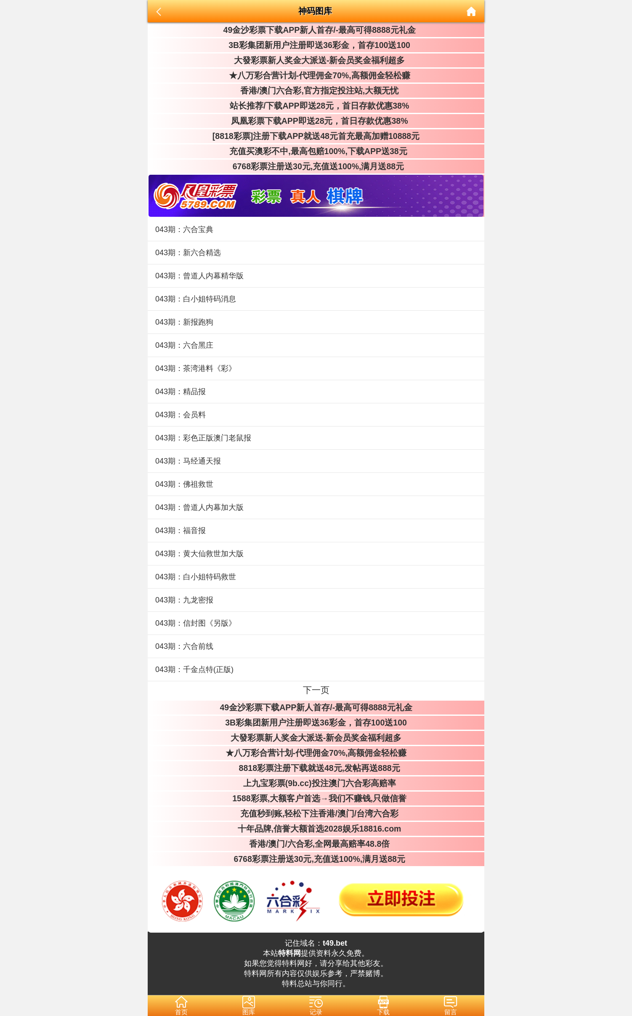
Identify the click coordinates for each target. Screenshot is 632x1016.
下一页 (316, 690)
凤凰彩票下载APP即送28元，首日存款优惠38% (316, 120)
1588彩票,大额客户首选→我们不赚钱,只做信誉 (316, 798)
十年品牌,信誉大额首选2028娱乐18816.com (316, 828)
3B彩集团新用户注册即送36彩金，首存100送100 (316, 45)
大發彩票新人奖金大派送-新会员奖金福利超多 (316, 60)
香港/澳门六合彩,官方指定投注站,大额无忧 (316, 90)
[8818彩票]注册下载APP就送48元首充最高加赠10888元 (316, 136)
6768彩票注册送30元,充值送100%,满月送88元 (316, 166)
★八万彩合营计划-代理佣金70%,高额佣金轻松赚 (316, 75)
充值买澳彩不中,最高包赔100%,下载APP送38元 (316, 151)
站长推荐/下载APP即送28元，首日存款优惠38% (316, 105)
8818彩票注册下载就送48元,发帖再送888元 (316, 768)
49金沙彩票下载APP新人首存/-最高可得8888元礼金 (315, 30)
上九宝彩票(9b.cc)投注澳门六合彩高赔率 (316, 783)
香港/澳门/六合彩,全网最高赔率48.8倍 (316, 843)
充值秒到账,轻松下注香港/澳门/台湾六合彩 (316, 813)
